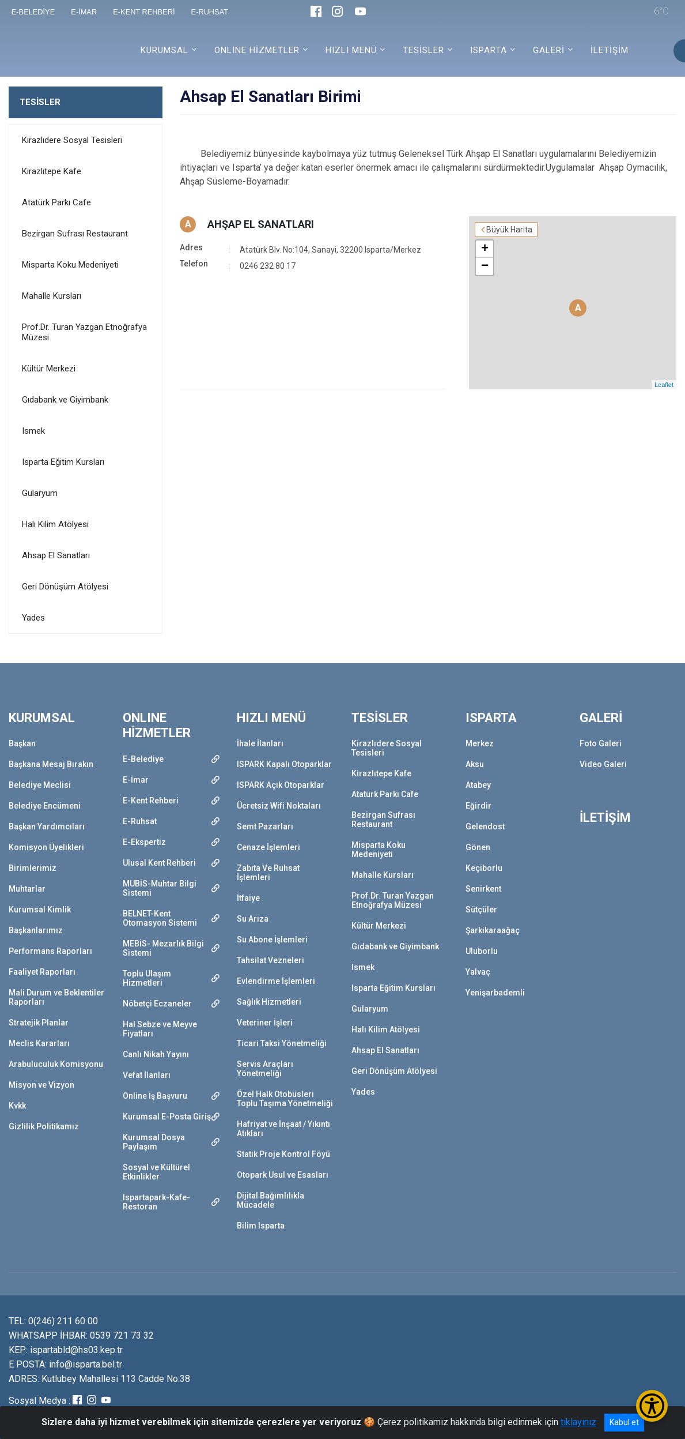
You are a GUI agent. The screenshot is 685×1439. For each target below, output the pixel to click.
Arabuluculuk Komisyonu (56, 1064)
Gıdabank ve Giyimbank (65, 399)
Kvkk (17, 1105)
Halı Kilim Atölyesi (55, 524)
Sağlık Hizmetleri (269, 1001)
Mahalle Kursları (51, 296)
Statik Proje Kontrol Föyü (283, 1154)
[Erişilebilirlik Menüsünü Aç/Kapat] (652, 1406)
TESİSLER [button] (423, 50)
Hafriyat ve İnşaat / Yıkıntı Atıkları (283, 1128)
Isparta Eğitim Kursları (63, 462)
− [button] (485, 266)
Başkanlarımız (36, 930)
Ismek (33, 431)
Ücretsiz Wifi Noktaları (279, 805)
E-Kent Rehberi (151, 800)
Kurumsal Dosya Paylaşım (154, 1142)
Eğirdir (478, 805)
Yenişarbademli (495, 992)
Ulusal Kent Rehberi (159, 862)
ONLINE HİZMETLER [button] (257, 50)
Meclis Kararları (39, 1043)
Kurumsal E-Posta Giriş (167, 1116)
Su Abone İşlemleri (272, 939)
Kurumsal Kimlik (40, 909)
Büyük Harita (509, 229)
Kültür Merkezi (48, 368)
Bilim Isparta (261, 1225)
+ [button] (485, 249)
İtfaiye (248, 898)
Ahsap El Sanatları (56, 555)
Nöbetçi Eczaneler (157, 1003)
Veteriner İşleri (265, 1022)
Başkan (22, 743)
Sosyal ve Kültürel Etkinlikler (156, 1172)
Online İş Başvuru (155, 1095)
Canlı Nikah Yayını (156, 1054)
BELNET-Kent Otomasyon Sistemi (160, 918)
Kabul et (624, 1422)
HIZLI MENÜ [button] (351, 50)
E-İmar (136, 779)
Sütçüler (481, 909)
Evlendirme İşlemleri (276, 981)
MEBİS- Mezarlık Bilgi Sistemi (163, 948)
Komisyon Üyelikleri (46, 847)
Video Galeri (603, 764)
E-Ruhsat (140, 821)
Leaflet (663, 384)
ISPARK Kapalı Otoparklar (284, 764)
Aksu (475, 764)
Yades (33, 618)
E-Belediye (143, 759)
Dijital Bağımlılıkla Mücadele (270, 1200)
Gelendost (485, 826)
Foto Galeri (601, 743)
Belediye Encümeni (45, 805)
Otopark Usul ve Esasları (282, 1174)
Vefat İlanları (147, 1075)
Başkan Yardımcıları (47, 826)
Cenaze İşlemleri (268, 847)
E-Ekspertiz (144, 842)
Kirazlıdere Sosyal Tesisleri (72, 140)
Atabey (478, 785)
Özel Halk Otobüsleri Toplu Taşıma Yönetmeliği (285, 1098)
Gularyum (40, 493)
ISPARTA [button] (488, 50)
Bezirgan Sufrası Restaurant (75, 233)
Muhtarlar (27, 888)
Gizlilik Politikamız (44, 1126)
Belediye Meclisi (40, 785)
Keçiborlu (484, 868)
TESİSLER (40, 102)
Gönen (478, 847)
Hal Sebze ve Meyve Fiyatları (160, 1029)
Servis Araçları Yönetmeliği (265, 1068)
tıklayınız (578, 1422)
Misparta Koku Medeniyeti (70, 265)
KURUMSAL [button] (164, 50)
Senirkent (483, 888)
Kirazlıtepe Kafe (51, 171)
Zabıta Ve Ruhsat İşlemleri (268, 872)
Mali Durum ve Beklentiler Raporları (56, 997)
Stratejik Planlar (39, 1022)
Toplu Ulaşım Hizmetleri (147, 978)
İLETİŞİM (610, 50)
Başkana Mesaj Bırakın (51, 764)
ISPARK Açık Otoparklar (280, 785)
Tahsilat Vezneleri (270, 960)
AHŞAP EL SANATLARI (260, 224)
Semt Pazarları (265, 826)
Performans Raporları (50, 951)
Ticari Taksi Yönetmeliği (282, 1043)
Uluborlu (482, 951)
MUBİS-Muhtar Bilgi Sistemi (159, 888)
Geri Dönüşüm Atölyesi (65, 586)
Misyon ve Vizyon (41, 1084)
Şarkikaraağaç (493, 930)
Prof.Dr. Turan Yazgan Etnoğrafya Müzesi (84, 332)
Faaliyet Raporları (42, 971)
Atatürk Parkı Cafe (56, 202)
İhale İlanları (260, 743)
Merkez (480, 743)
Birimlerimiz (32, 868)
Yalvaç (478, 971)
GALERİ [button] (549, 50)
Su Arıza (252, 918)
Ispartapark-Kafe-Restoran (156, 1202)
